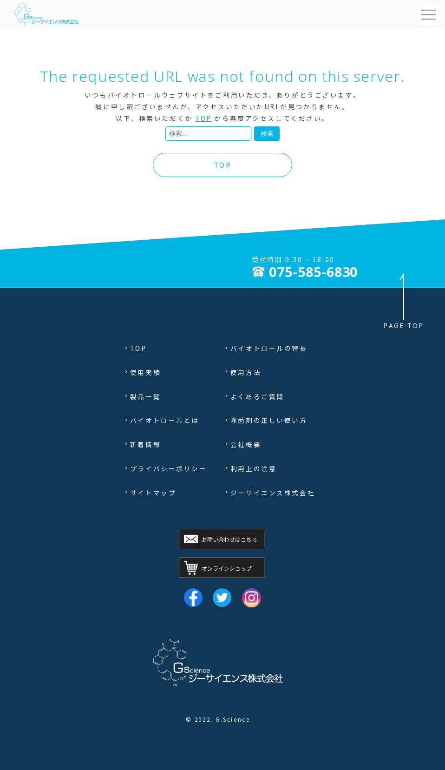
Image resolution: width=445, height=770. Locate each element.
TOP (203, 118)
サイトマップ (153, 492)
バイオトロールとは (164, 420)
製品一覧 (145, 396)
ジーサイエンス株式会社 (272, 492)
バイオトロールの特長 (269, 348)
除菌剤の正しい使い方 (269, 420)
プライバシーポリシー (168, 468)
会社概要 (245, 444)
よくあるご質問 (257, 396)
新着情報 (145, 444)
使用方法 (245, 372)
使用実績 (145, 372)
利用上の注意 (253, 468)
